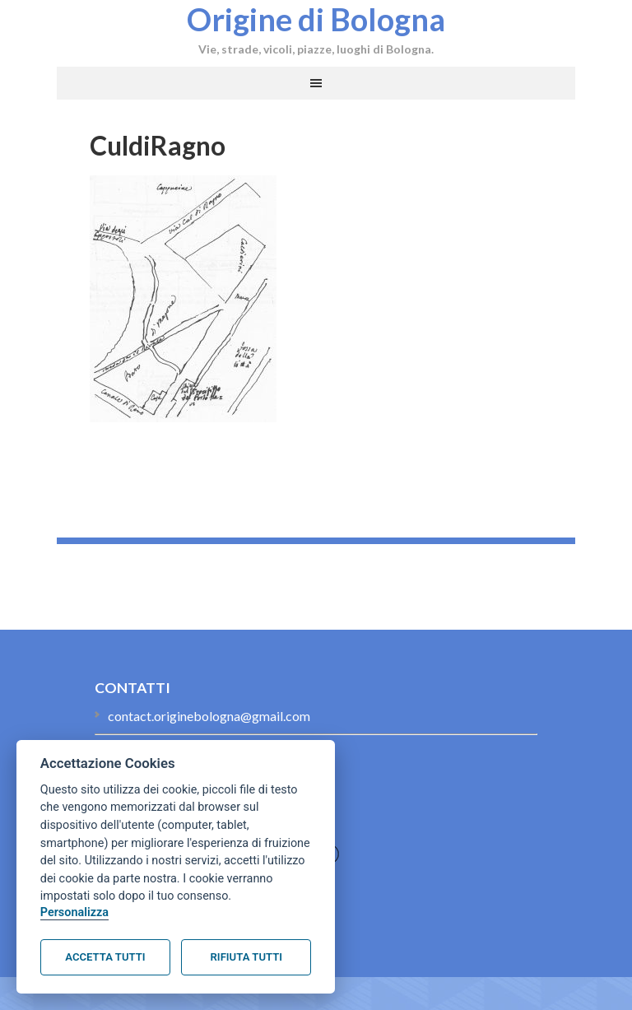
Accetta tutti (105, 957)
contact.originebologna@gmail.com (209, 716)
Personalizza (74, 912)
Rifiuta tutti (246, 957)
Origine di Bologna (316, 19)
